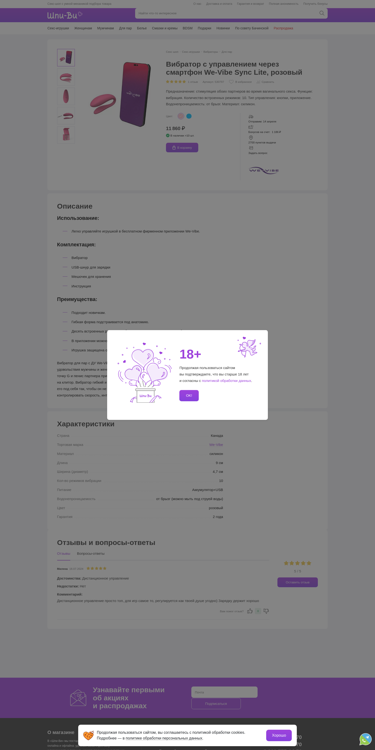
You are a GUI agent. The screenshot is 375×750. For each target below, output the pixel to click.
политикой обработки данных (226, 381)
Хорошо (278, 735)
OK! (189, 396)
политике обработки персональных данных (165, 737)
